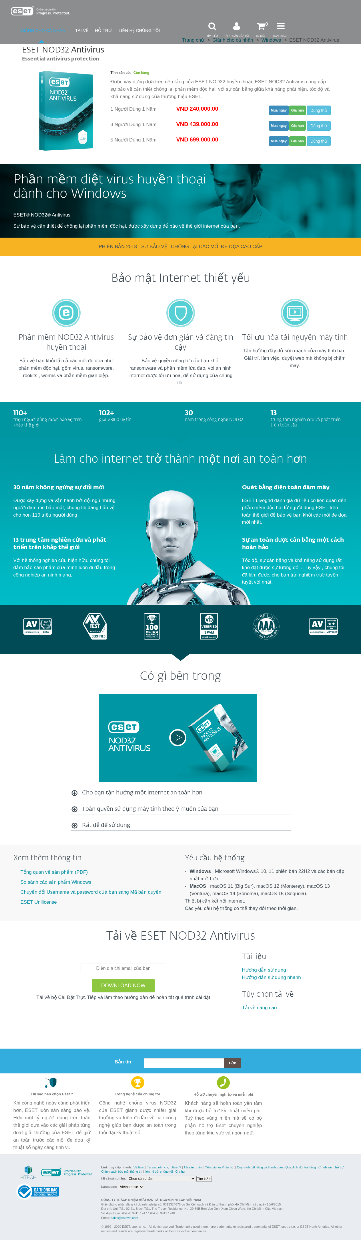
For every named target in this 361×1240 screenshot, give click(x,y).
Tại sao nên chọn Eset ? (164, 1167)
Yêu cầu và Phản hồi (219, 1167)
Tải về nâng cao (259, 1007)
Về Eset (138, 1167)
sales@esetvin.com (124, 1217)
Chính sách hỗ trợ (331, 1167)
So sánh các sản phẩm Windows (56, 882)
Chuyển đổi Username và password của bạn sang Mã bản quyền (91, 892)
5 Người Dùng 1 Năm (134, 140)
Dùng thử (318, 110)
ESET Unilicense (39, 902)
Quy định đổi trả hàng (300, 1167)
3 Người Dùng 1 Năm (134, 124)
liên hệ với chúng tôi (159, 1171)
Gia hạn (180, 1171)
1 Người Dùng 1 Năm (134, 109)
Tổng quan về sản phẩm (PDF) (54, 872)
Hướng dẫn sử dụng (264, 970)
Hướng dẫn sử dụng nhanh (271, 977)
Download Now (123, 985)
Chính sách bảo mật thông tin (121, 1171)
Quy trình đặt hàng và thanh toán (260, 1167)
